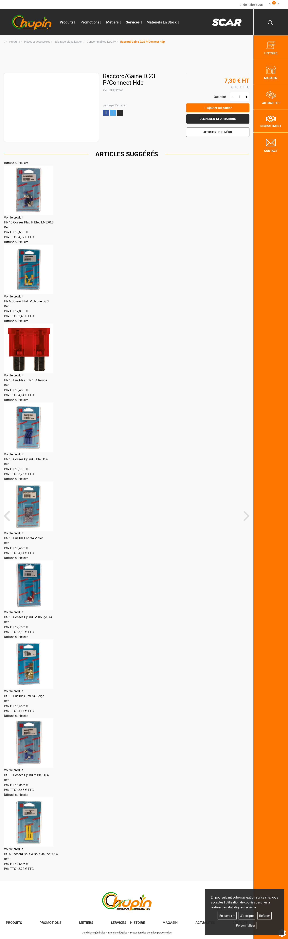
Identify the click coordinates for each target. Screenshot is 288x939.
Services (118, 923)
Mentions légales (117, 932)
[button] (142, 41)
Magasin (170, 923)
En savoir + (227, 916)
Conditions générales (93, 932)
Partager (106, 112)
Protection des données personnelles (151, 932)
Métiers (86, 923)
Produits (68, 22)
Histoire (137, 923)
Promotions (91, 22)
